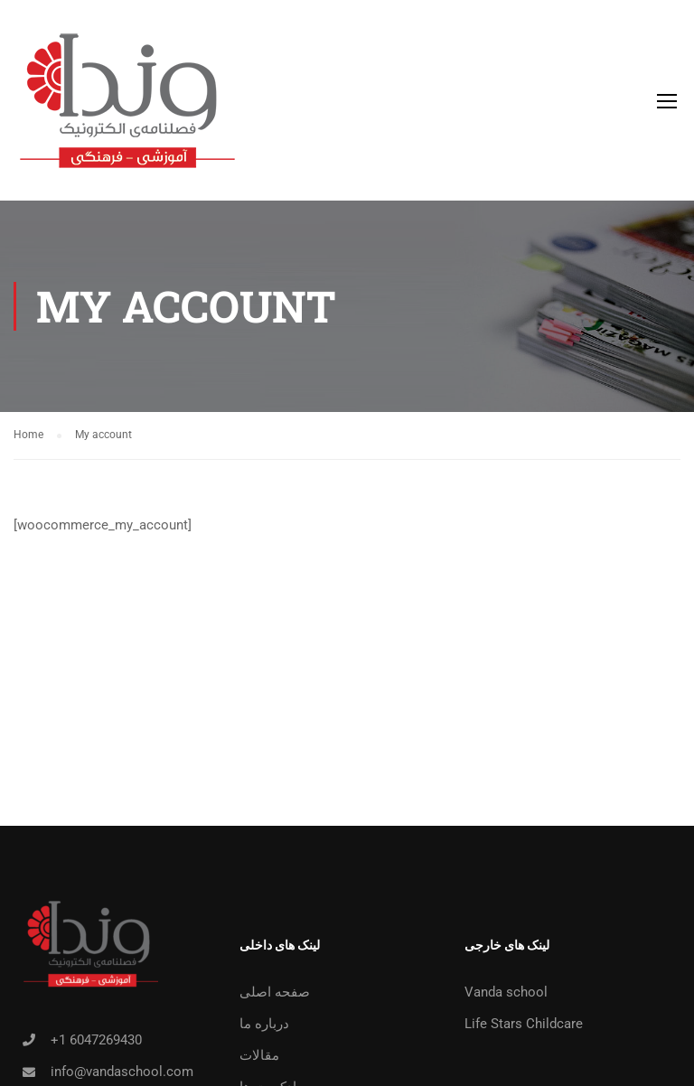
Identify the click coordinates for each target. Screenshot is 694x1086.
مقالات (259, 1055)
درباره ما (264, 1024)
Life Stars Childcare (523, 1024)
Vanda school (506, 992)
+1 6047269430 (96, 1040)
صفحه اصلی (274, 992)
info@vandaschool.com (122, 1071)
